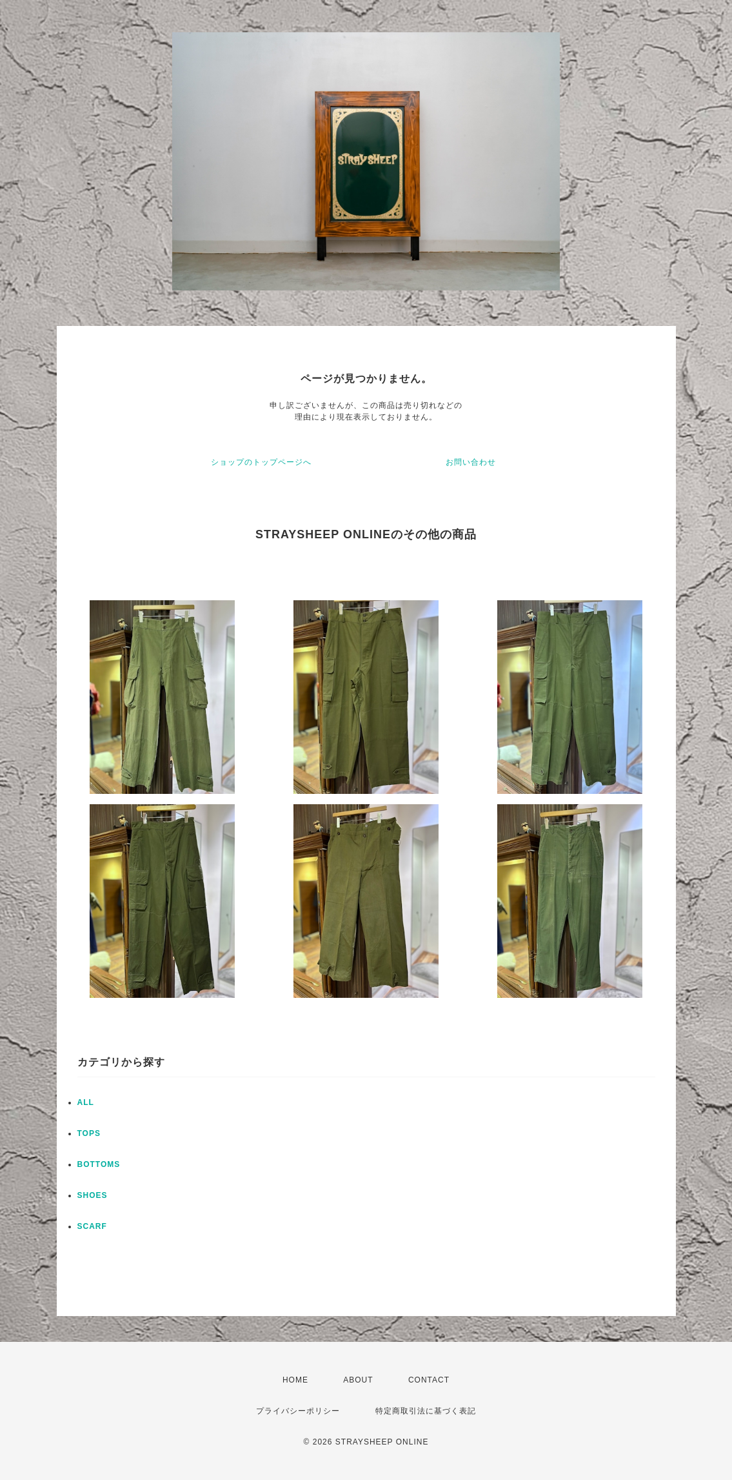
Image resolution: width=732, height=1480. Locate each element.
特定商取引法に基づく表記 (425, 1410)
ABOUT (358, 1379)
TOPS (89, 1133)
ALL (85, 1102)
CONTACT (429, 1379)
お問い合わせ (471, 462)
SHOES (92, 1195)
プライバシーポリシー (298, 1410)
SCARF (92, 1226)
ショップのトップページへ (261, 462)
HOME (295, 1379)
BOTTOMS (99, 1164)
